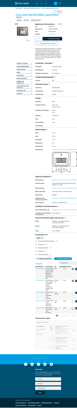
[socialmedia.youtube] (45, 364)
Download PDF (52, 34)
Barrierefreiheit (32, 405)
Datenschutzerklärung (20, 405)
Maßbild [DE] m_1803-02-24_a (61, 337)
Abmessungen (25, 75)
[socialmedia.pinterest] (51, 364)
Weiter (40, 393)
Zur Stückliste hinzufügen (52, 39)
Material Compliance (25, 78)
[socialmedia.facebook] (25, 364)
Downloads (27, 20)
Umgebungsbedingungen (25, 66)
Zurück (57, 11)
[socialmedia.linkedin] (32, 364)
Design (25, 72)
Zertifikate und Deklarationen (25, 82)
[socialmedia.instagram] (38, 364)
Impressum (56, 403)
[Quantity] (38, 39)
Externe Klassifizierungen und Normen (25, 87)
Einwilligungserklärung (46, 403)
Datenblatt (19, 20)
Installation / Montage (25, 63)
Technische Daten (25, 69)
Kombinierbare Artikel (38, 20)
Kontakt (39, 405)
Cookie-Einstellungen (20, 403)
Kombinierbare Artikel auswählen (47, 43)
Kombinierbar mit (25, 91)
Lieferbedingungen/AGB (34, 403)
